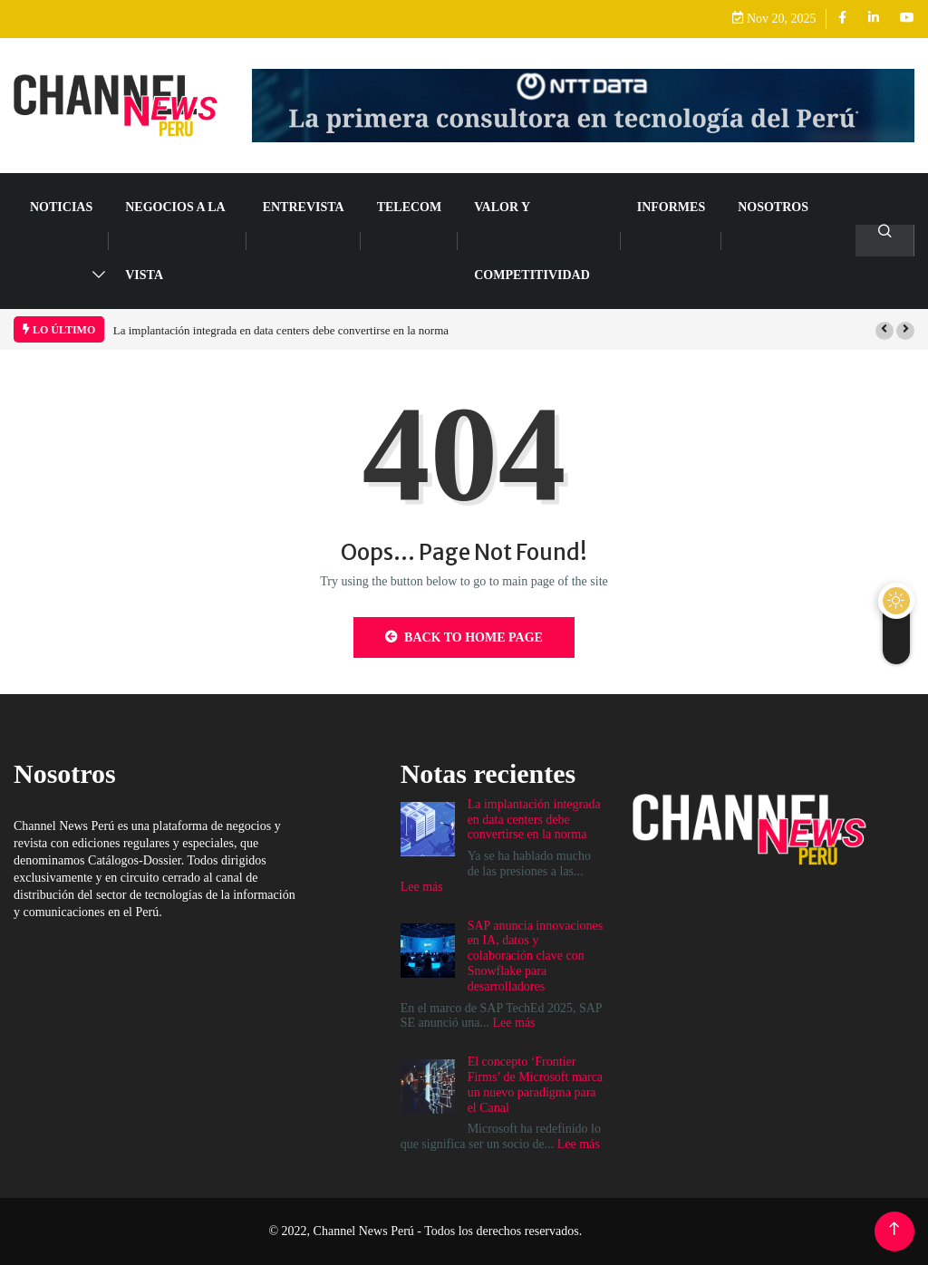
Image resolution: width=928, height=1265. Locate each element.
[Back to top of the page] (894, 1229)
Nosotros (773, 207)
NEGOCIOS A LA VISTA (175, 241)
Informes (671, 207)
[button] (884, 331)
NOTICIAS (61, 207)
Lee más (422, 886)
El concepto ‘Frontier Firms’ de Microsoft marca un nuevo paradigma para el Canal (535, 1084)
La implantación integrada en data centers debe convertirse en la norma (281, 330)
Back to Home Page (464, 637)
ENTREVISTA (303, 207)
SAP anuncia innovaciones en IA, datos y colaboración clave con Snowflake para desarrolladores (536, 956)
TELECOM (409, 207)
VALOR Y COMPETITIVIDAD (532, 241)
